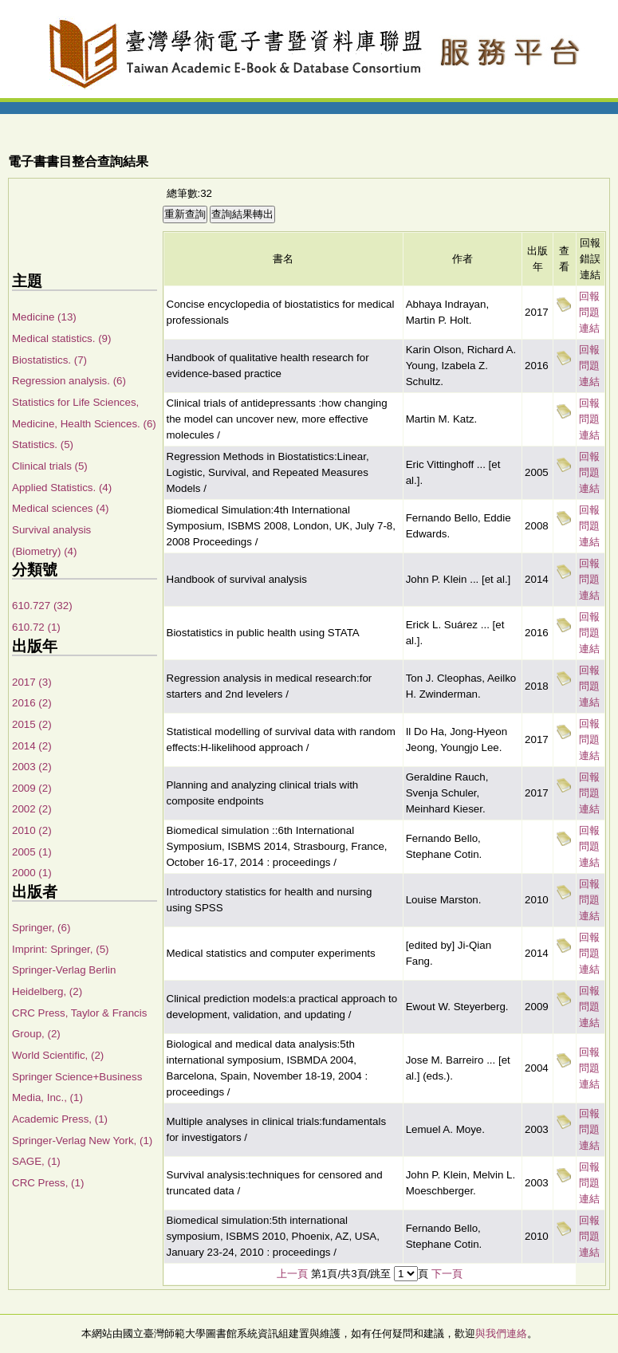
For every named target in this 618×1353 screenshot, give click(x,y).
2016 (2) (32, 703)
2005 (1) (32, 852)
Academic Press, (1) (60, 1119)
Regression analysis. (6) (69, 381)
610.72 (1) (36, 627)
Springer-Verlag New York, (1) (82, 1141)
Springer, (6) (41, 928)
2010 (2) (32, 830)
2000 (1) (32, 873)
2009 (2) (32, 788)
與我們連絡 (501, 1333)
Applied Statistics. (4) (62, 488)
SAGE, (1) (36, 1161)
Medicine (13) (44, 317)
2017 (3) (32, 682)
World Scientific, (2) (58, 1055)
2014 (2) (32, 746)
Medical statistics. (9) (61, 338)
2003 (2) (32, 767)
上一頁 (292, 1274)
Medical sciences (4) (60, 508)
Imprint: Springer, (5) (60, 949)
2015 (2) (32, 724)
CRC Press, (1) (48, 1183)
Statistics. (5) (42, 444)
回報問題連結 (589, 312)
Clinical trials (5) (50, 466)
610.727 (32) (42, 606)
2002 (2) (32, 809)
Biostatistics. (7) (49, 360)
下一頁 (447, 1274)
